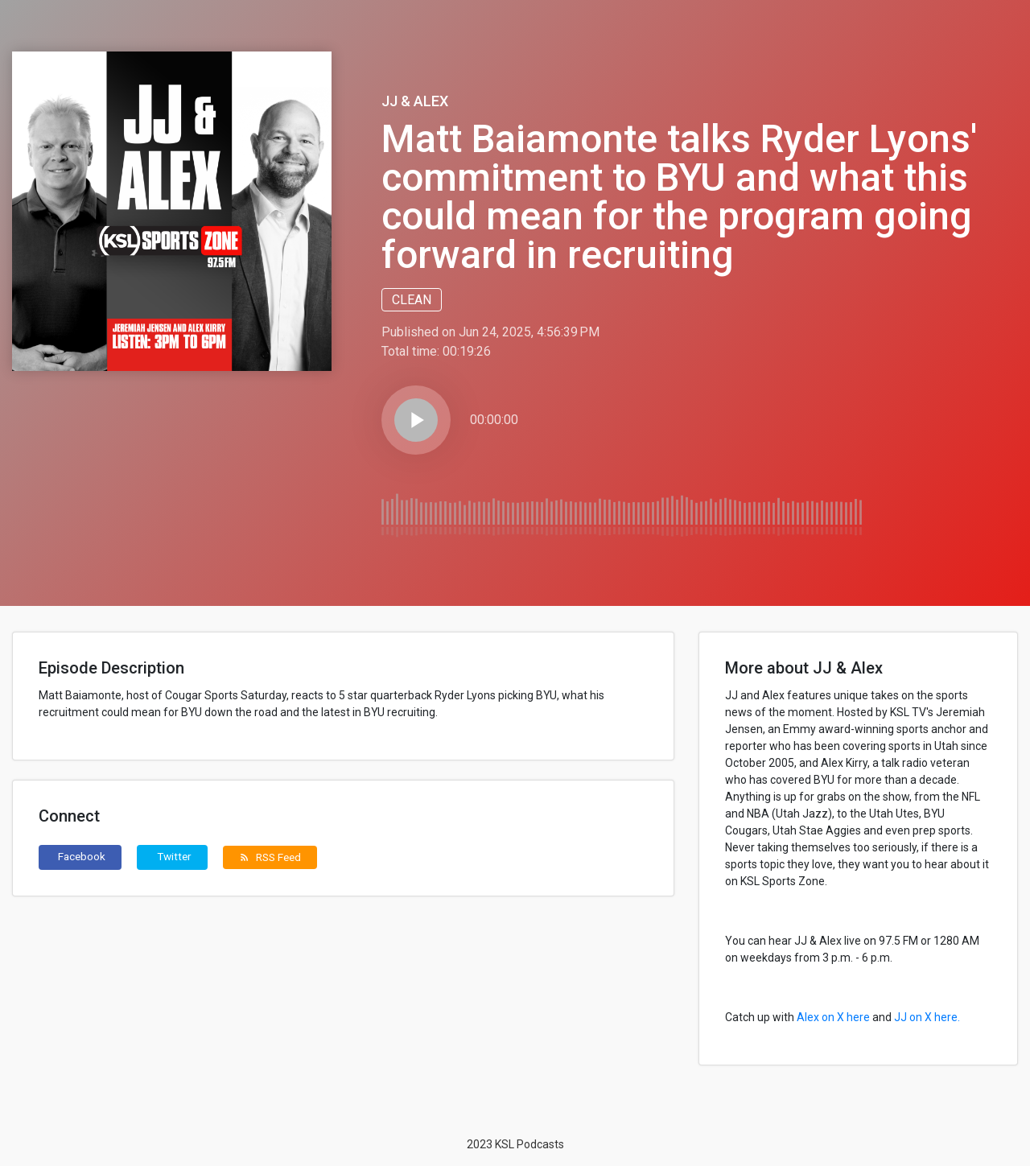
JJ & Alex (414, 101)
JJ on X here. (927, 1017)
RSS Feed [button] (270, 857)
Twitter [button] (174, 856)
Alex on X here (833, 1017)
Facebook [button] (81, 856)
